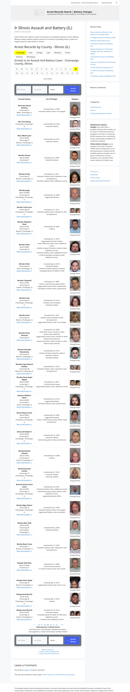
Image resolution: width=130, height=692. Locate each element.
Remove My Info (107, 3)
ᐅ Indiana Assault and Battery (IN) (48, 653)
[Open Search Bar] (116, 2)
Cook (30, 53)
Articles (93, 110)
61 (54, 625)
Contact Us (94, 171)
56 (39, 625)
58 (45, 625)
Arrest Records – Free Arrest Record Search (84, 3)
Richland (19, 57)
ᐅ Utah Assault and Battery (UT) (101, 67)
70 (62, 625)
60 (51, 625)
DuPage (39, 53)
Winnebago (31, 57)
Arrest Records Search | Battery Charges (69, 11)
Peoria (67, 53)
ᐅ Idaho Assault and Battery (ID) (49, 652)
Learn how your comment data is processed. (58, 675)
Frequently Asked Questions (100, 181)
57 (42, 625)
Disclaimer (94, 175)
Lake (48, 53)
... (36, 625)
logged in (27, 670)
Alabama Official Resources (100, 41)
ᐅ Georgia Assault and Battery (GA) (102, 76)
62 (57, 625)
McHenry (57, 53)
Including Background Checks (101, 113)
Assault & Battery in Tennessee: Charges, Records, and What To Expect (101, 51)
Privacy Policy (95, 178)
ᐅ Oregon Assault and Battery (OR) (102, 37)
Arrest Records (48, 650)
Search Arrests (71, 89)
